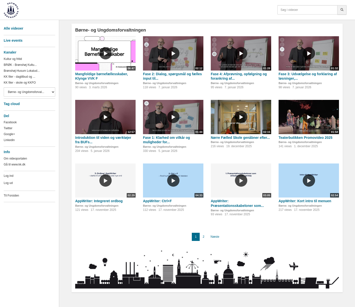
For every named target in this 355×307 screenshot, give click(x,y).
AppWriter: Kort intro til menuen (305, 201)
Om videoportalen (15, 158)
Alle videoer (13, 28)
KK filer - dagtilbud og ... (19, 76)
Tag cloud (12, 104)
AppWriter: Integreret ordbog (99, 201)
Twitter (8, 128)
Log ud (8, 183)
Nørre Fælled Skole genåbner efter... (240, 138)
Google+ (9, 134)
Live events (13, 40)
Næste (215, 236)
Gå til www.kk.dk (14, 164)
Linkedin (9, 140)
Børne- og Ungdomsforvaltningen (96, 83)
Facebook (10, 122)
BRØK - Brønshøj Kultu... (20, 65)
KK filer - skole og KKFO (20, 82)
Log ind (8, 176)
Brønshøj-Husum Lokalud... (22, 70)
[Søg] (342, 10)
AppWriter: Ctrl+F (157, 201)
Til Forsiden (11, 195)
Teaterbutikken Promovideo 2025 (305, 138)
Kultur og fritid (13, 59)
